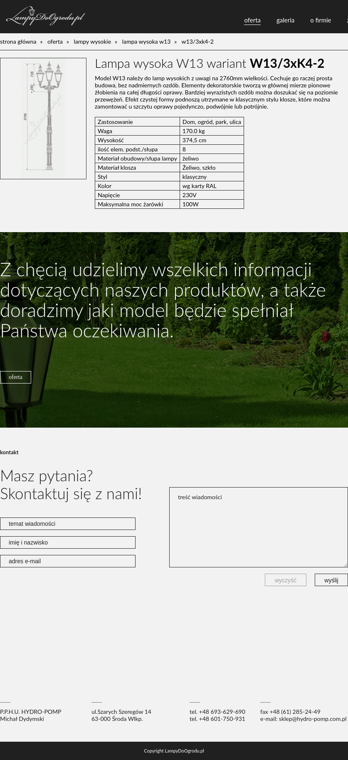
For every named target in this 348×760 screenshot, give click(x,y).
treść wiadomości (258, 527)
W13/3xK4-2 (198, 41)
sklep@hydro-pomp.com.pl (313, 718)
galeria (285, 20)
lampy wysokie (92, 41)
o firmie (320, 20)
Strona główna (18, 41)
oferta (252, 20)
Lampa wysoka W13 (146, 41)
